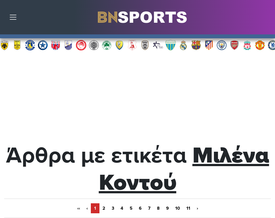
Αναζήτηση (266, 18)
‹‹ (78, 208)
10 (177, 208)
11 (188, 208)
